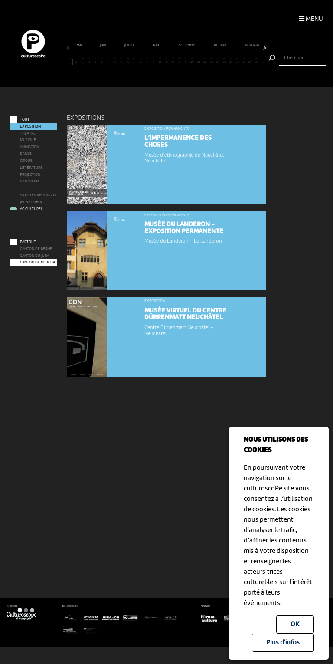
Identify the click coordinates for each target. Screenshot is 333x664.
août (157, 45)
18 (179, 61)
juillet (129, 45)
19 (186, 61)
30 (257, 61)
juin (103, 45)
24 (218, 61)
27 (237, 61)
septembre (187, 45)
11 (134, 61)
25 (225, 61)
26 (231, 61)
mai (79, 45)
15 (160, 61)
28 (244, 61)
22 (205, 61)
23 (212, 61)
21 (199, 61)
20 (192, 61)
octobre (221, 45)
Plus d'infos (283, 642)
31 (263, 61)
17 (173, 61)
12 (141, 61)
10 (128, 61)
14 (153, 61)
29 (250, 61)
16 (166, 61)
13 (147, 61)
